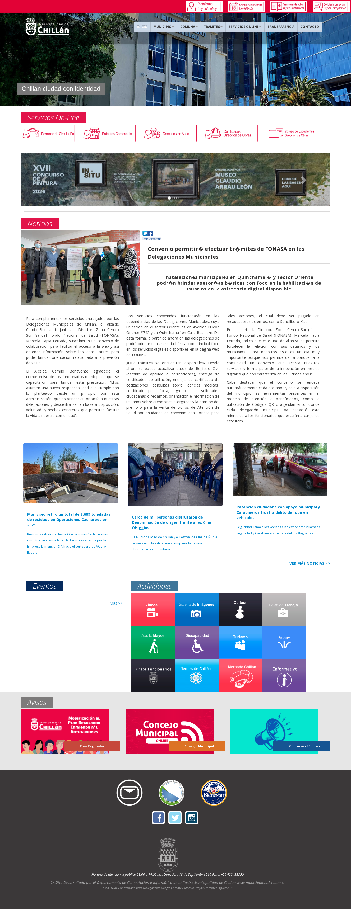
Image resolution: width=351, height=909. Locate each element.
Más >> (116, 603)
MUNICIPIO (164, 27)
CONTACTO (310, 27)
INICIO (142, 27)
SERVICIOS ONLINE (245, 27)
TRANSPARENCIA (280, 27)
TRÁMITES (213, 27)
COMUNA (189, 27)
